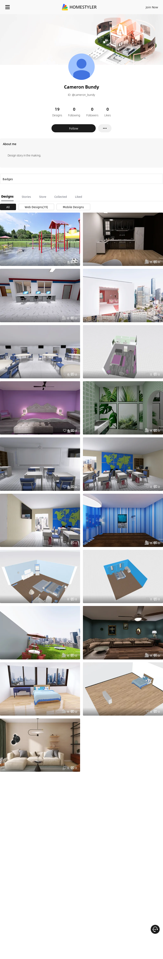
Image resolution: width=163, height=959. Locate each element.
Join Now (152, 7)
